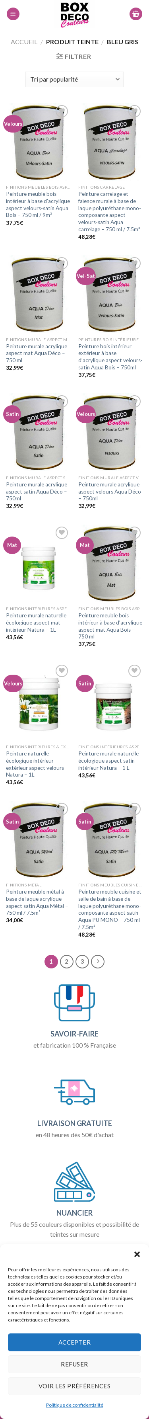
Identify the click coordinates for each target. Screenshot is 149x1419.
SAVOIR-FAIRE (74, 1033)
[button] (137, 1254)
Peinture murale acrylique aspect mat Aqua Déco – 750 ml (36, 353)
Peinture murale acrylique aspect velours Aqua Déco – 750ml (109, 491)
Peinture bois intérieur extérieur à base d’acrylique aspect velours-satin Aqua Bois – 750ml (110, 357)
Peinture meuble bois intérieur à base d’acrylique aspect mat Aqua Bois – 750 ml (110, 626)
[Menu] (13, 14)
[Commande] (74, 79)
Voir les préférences (74, 1386)
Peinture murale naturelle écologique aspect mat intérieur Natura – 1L (36, 622)
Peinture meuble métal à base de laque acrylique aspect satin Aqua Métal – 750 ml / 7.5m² (37, 902)
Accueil (24, 41)
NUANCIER (74, 1212)
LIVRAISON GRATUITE (74, 1123)
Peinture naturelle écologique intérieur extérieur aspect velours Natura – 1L (35, 764)
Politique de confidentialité (74, 1405)
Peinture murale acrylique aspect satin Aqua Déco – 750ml (36, 491)
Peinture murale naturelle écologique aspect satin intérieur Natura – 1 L (108, 760)
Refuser (74, 1364)
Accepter (74, 1342)
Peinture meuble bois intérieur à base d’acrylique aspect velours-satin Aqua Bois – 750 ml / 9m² (38, 204)
